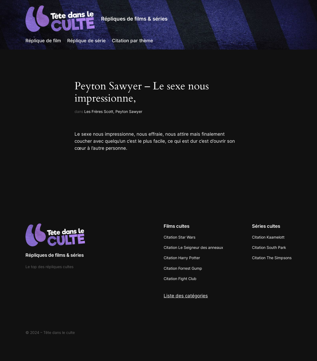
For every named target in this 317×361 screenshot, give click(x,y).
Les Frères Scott (98, 111)
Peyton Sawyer (128, 111)
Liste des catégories (186, 295)
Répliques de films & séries (134, 19)
